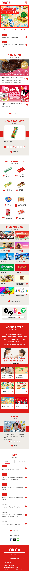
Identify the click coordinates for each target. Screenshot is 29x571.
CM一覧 (15, 445)
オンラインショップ (17, 558)
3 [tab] (13, 29)
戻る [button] (5, 29)
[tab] (7, 461)
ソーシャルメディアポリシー (11, 567)
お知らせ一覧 (15, 530)
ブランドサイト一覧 (15, 301)
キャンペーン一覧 (15, 113)
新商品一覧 (15, 151)
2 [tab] (10, 29)
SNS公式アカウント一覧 (14, 554)
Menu (26, 3)
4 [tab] (15, 29)
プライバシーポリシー (10, 565)
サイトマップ (8, 562)
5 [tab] (18, 29)
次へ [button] (24, 29)
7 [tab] (24, 146)
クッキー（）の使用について (13, 570)
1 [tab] (7, 29)
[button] (21, 30)
